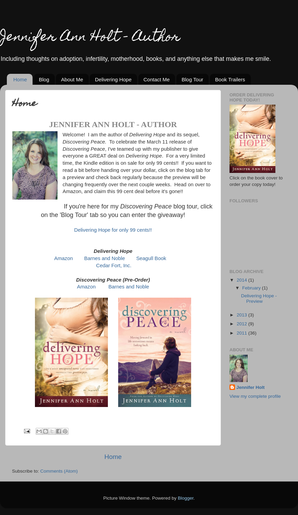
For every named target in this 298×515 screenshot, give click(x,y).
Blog (44, 79)
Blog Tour (192, 79)
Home (20, 79)
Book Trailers (230, 79)
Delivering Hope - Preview (259, 298)
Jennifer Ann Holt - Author (90, 38)
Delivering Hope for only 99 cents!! (113, 230)
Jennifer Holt (250, 387)
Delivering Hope (113, 79)
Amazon (63, 258)
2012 (242, 323)
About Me (72, 79)
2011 (242, 333)
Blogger (186, 498)
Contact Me (157, 79)
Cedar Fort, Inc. (114, 265)
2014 (242, 280)
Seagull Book (151, 258)
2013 (242, 314)
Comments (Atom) (59, 471)
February (252, 287)
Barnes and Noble (104, 258)
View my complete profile (255, 396)
